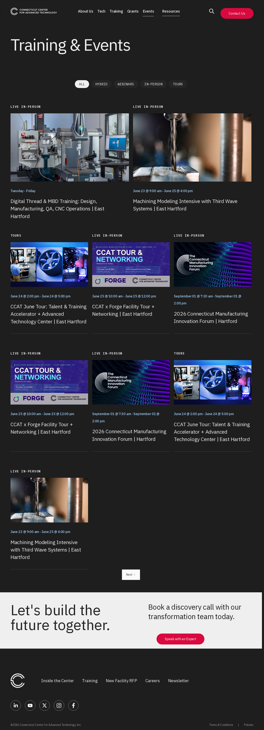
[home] (34, 11)
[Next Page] (131, 574)
